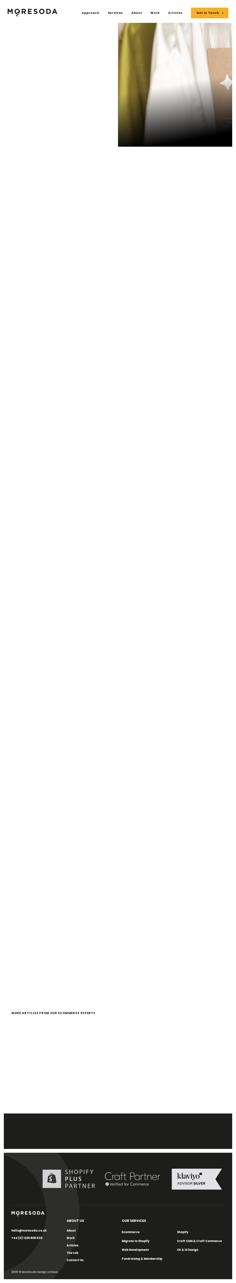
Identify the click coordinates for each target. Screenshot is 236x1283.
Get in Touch (207, 13)
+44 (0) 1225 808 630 (26, 1238)
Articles (175, 13)
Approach (90, 13)
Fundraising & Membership (142, 1259)
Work (155, 13)
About (136, 13)
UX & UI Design (187, 1250)
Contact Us (75, 1260)
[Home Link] (32, 13)
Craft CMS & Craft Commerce (199, 1241)
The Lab (72, 1253)
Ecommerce (131, 1232)
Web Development (135, 1250)
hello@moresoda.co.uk (29, 1231)
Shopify (182, 1232)
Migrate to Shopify (136, 1241)
